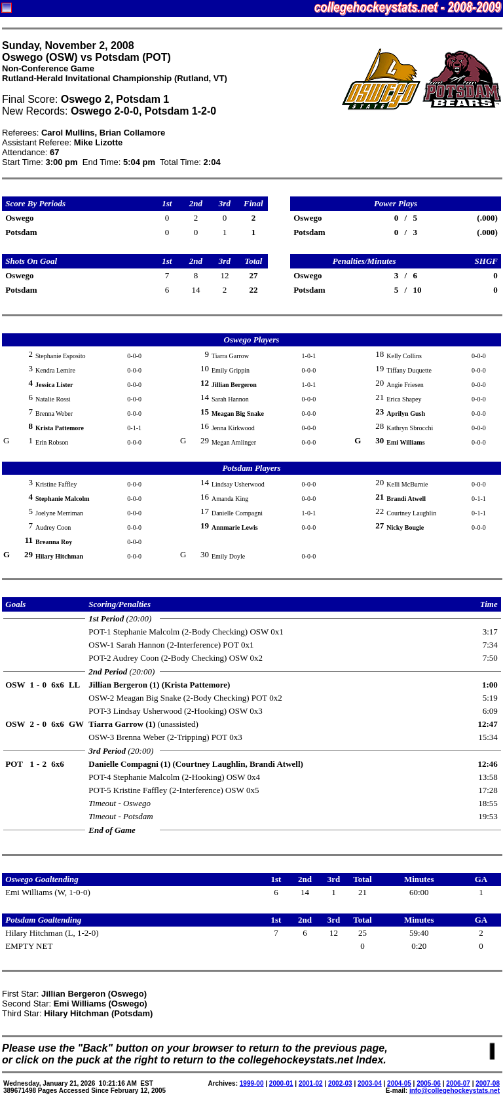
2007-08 (487, 1083)
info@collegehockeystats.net (454, 1090)
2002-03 (340, 1083)
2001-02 (311, 1083)
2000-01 (281, 1083)
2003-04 (370, 1083)
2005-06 (429, 1083)
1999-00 (252, 1083)
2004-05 (399, 1083)
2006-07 (458, 1083)
